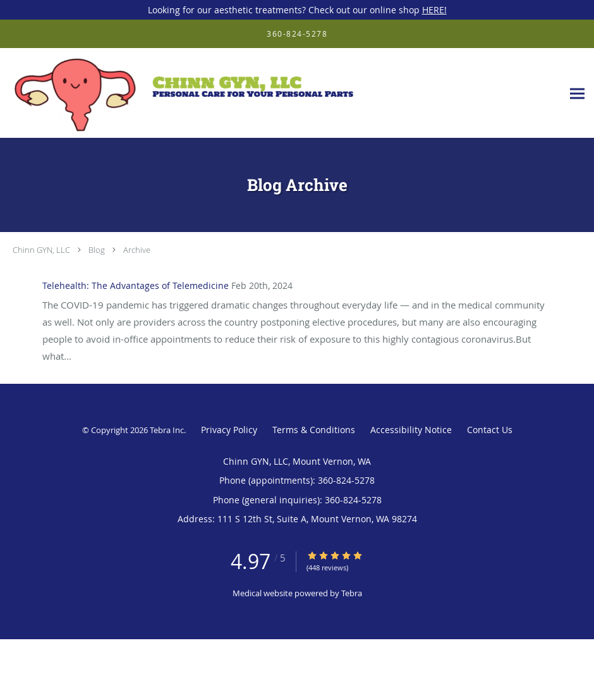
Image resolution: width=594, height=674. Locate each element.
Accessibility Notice (411, 430)
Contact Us (489, 430)
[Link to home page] (180, 93)
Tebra (351, 593)
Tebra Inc (167, 430)
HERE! (434, 10)
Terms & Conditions (313, 430)
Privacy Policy (229, 430)
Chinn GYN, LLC (41, 249)
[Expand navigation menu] (577, 93)
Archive (136, 249)
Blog (96, 249)
